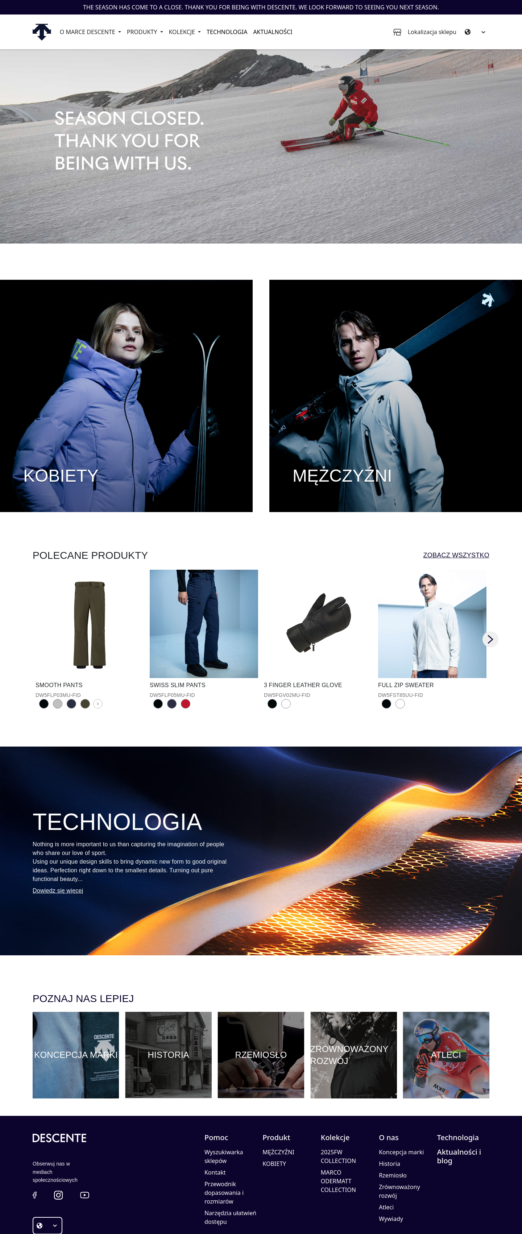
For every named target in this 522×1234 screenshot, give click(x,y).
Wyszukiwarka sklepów (223, 1114)
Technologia (227, 32)
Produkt (276, 1095)
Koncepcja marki (401, 1110)
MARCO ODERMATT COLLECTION (338, 1138)
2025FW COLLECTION (338, 1114)
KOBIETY (274, 1121)
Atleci (386, 1165)
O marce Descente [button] (88, 32)
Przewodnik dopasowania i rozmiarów (224, 1150)
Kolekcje (335, 1095)
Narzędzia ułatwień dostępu (230, 1175)
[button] (34, 1152)
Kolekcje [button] (182, 32)
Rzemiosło (393, 1133)
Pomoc (216, 1095)
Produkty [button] (143, 32)
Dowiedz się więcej (58, 848)
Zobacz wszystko (456, 512)
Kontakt (215, 1130)
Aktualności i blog (459, 1114)
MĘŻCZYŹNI (278, 1110)
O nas (389, 1095)
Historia (389, 1121)
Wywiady (391, 1176)
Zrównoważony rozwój (399, 1148)
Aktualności (272, 32)
